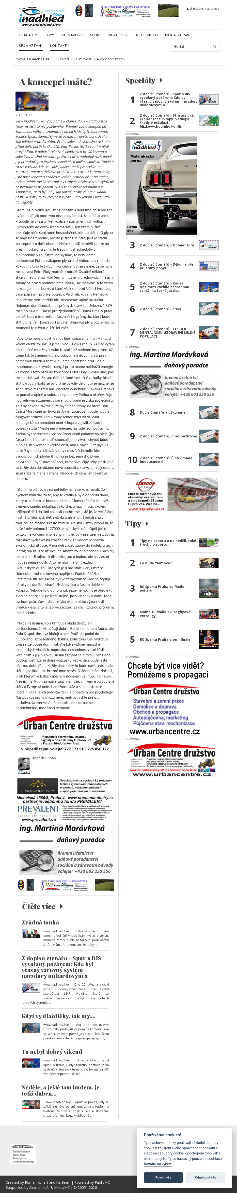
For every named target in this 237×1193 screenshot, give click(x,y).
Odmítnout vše (205, 1177)
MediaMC (62, 1187)
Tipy (50, 35)
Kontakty (59, 45)
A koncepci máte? (111, 59)
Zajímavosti (72, 35)
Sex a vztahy (31, 45)
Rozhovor (118, 35)
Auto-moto (147, 35)
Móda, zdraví (177, 35)
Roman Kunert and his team (48, 1182)
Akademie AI (39, 1187)
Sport (96, 35)
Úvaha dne (29, 35)
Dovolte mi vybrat (158, 1164)
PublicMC (102, 1182)
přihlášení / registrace (203, 8)
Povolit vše (163, 1177)
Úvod (64, 59)
